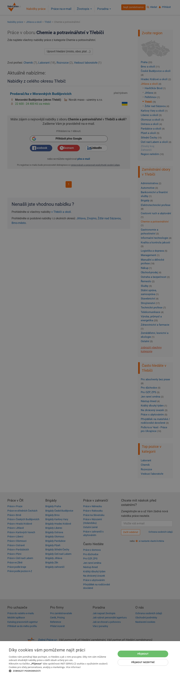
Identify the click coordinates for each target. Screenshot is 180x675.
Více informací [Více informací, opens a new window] (73, 667)
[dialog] (90, 658)
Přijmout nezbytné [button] (143, 662)
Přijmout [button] (143, 653)
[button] (61, 670)
